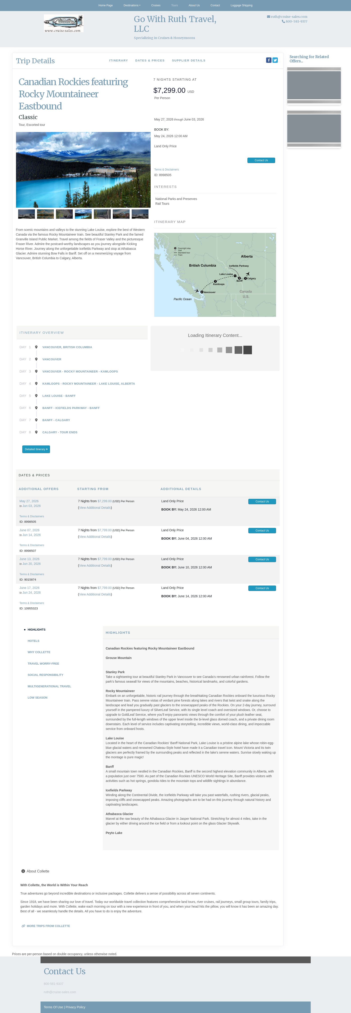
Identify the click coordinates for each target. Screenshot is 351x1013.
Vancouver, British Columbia (67, 347)
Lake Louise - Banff (59, 395)
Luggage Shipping (242, 5)
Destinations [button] (131, 5)
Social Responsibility (45, 675)
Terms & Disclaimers (166, 169)
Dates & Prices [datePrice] (150, 60)
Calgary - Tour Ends (60, 432)
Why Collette (39, 652)
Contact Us (261, 160)
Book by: (169, 509)
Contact (215, 5)
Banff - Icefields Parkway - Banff (71, 408)
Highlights (36, 629)
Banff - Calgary (56, 420)
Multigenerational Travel (49, 686)
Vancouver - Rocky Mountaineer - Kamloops (80, 371)
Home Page (106, 5)
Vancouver (52, 359)
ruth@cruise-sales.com (289, 17)
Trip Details (35, 61)
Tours (174, 5)
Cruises (156, 5)
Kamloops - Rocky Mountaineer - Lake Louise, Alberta (89, 383)
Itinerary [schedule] (118, 60)
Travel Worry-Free (43, 663)
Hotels (33, 641)
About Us (194, 5)
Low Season (37, 697)
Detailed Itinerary (36, 449)
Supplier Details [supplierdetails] (189, 60)
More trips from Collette (46, 926)
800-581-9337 (53, 984)
